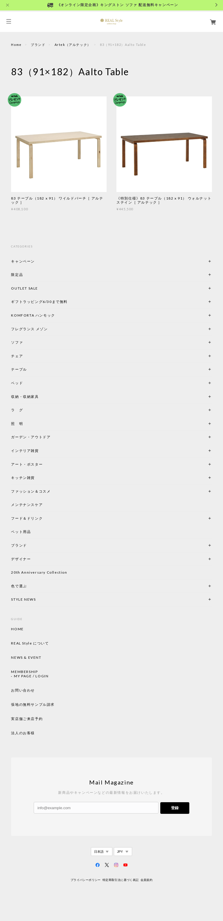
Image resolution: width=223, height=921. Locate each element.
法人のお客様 (23, 733)
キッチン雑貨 (38, 477)
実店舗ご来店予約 (27, 719)
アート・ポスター (40, 464)
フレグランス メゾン (29, 329)
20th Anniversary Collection (39, 572)
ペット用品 (21, 531)
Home (16, 44)
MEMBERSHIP (24, 672)
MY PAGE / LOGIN (31, 676)
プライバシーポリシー (86, 879)
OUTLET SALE (24, 288)
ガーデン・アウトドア (31, 437)
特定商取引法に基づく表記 (120, 879)
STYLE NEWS (23, 599)
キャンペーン (23, 261)
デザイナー (21, 559)
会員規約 (147, 879)
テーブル (19, 369)
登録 (175, 808)
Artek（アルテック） (73, 44)
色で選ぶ (19, 586)
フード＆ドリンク (27, 518)
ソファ (27, 342)
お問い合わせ (23, 690)
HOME (17, 629)
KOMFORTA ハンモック (33, 315)
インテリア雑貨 (38, 450)
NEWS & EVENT (26, 658)
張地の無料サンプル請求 (33, 705)
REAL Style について (30, 643)
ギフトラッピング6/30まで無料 (39, 301)
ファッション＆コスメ (31, 491)
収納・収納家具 (40, 396)
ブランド (38, 44)
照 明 (17, 423)
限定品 (17, 274)
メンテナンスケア (27, 504)
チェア (19, 356)
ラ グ (17, 410)
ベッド (17, 383)
